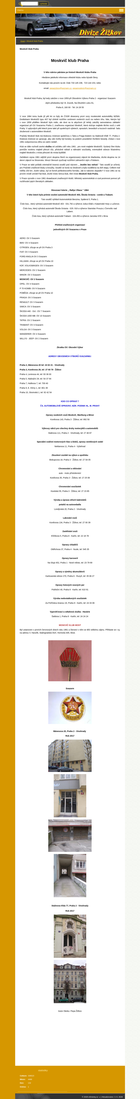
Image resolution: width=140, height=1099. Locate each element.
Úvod (23, 41)
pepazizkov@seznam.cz (61, 88)
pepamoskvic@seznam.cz (84, 88)
